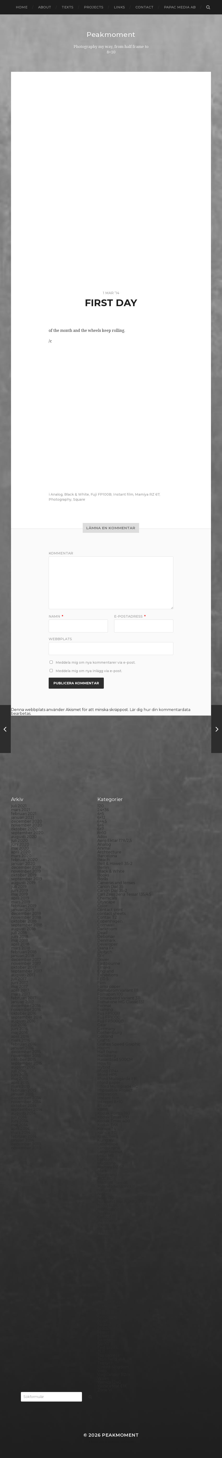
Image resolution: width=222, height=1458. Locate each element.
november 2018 (26, 917)
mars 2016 (20, 1040)
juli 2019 (19, 886)
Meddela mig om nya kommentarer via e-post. (95, 662)
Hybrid (103, 1067)
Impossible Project (115, 1090)
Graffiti (103, 1040)
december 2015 (26, 1052)
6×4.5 (102, 821)
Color (102, 906)
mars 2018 (20, 948)
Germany (106, 1029)
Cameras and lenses (116, 883)
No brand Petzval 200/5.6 (121, 1201)
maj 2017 (19, 986)
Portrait (104, 1267)
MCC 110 (104, 1178)
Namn (56, 616)
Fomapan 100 (110, 994)
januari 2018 (22, 956)
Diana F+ (105, 948)
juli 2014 (19, 1117)
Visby (102, 1370)
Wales (103, 1378)
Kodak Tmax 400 (113, 1121)
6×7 (100, 829)
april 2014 (20, 1128)
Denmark (106, 940)
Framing (105, 1009)
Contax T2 (107, 917)
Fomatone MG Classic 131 (120, 1002)
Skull (102, 1313)
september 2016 (26, 1017)
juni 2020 (20, 844)
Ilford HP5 (107, 1075)
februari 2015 (23, 1090)
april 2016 (20, 1036)
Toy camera (108, 1355)
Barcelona (107, 856)
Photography (60, 499)
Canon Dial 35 (110, 886)
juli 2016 (18, 1025)
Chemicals (107, 898)
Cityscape (106, 902)
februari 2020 (24, 859)
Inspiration (107, 1094)
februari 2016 (23, 1044)
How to (104, 1063)
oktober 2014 (23, 1105)
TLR (101, 1351)
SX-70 (103, 1344)
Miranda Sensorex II (116, 1186)
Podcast (105, 1251)
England (105, 971)
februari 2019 (23, 906)
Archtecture (109, 852)
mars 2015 (20, 1086)
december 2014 (26, 1098)
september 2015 (26, 1063)
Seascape (106, 1297)
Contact (144, 7)
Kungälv (105, 1140)
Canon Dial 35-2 (112, 890)
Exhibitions (107, 975)
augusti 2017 (23, 975)
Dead (102, 932)
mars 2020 (21, 856)
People (104, 1228)
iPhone (104, 1105)
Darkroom (107, 929)
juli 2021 (19, 806)
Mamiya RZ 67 (147, 494)
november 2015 (26, 1055)
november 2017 (26, 963)
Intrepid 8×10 (110, 1102)
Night (102, 1194)
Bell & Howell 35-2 (115, 863)
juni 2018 (19, 936)
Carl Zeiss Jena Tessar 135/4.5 (124, 894)
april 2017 (20, 990)
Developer (107, 944)
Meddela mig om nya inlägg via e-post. (89, 671)
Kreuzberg (107, 1136)
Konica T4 (106, 1128)
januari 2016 (22, 1048)
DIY (100, 956)
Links (119, 7)
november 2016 (26, 1009)
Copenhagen (110, 921)
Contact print (110, 909)
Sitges (103, 1309)
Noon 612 (106, 1205)
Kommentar (61, 553)
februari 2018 (24, 952)
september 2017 (26, 971)
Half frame (107, 1052)
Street (103, 1332)
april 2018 (20, 944)
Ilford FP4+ (108, 1071)
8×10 (101, 833)
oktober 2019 (23, 875)
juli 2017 (19, 979)
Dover (103, 959)
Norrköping (108, 1209)
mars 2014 (20, 1132)
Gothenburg (109, 1032)
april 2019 (20, 898)
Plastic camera (111, 1247)
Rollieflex (106, 1286)
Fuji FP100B (101, 494)
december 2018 (26, 913)
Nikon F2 (105, 1198)
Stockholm (107, 1328)
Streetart (106, 1336)
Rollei (102, 1274)
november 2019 (26, 871)
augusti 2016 (23, 1021)
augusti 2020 (24, 836)
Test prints (107, 1347)
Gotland (105, 1036)
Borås (102, 879)
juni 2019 (19, 890)
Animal (104, 848)
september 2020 (27, 833)
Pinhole (104, 1236)
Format (104, 1005)
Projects (93, 7)
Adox (102, 836)
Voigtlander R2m (113, 1374)
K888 (102, 1109)
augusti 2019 (23, 883)
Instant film (123, 494)
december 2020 (26, 821)
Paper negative (112, 1224)
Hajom (103, 1048)
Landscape (107, 1144)
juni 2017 (19, 982)
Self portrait (108, 1301)
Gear (102, 1025)
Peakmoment (111, 34)
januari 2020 (23, 863)
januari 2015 (22, 1094)
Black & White (76, 494)
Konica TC (106, 1132)
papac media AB (180, 7)
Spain (102, 1320)
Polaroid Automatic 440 (120, 1259)
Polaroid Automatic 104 (119, 1255)
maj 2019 (19, 894)
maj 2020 (20, 848)
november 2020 (26, 825)
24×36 (103, 810)
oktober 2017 (23, 967)
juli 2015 (18, 1071)
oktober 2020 (24, 829)
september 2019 (26, 879)
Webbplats (60, 639)
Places (103, 1240)
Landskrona (108, 1148)
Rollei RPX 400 (111, 1278)
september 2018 (26, 925)
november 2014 (26, 1102)
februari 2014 (23, 1136)
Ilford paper (108, 1082)
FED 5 (103, 979)
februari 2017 (23, 998)
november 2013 (26, 1148)
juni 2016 (19, 1029)
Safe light (106, 1294)
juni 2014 (19, 1121)
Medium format (112, 1182)
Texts (67, 7)
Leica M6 (105, 1155)
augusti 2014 (23, 1113)
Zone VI (104, 1390)
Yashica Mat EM (112, 1386)
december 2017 (26, 959)
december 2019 (26, 867)
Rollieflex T (108, 1290)
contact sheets (111, 913)
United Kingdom (113, 1367)
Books (103, 875)
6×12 (101, 817)
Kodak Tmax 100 (113, 1117)
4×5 (100, 813)
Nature (104, 1190)
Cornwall (106, 925)
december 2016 (26, 1005)
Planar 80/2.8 (110, 1244)
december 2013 (26, 1144)
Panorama (107, 1221)
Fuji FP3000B (110, 1021)
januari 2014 (22, 1140)
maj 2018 (19, 940)
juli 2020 (19, 840)
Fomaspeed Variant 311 (118, 998)
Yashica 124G (109, 1382)
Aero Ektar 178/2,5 (114, 840)
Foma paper (109, 986)
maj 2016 (19, 1032)
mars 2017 (20, 994)
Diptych (104, 952)
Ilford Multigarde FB (117, 1078)
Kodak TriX (107, 1125)
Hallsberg (106, 1055)
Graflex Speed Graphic (118, 1044)
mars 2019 (20, 902)
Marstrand (107, 1174)
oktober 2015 (23, 1059)
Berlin (103, 867)
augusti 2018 (23, 929)
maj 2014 (19, 1125)
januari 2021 (22, 817)
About (44, 7)
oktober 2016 (23, 1013)
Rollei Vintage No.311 (116, 1282)
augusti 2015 (23, 1067)
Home (22, 7)
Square (79, 499)
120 (100, 806)
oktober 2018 (24, 921)
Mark (102, 1171)
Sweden (105, 1340)
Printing (105, 1271)
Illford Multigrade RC (117, 1086)
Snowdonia (108, 1317)
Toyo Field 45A (111, 1359)
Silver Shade (109, 1305)
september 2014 (26, 1109)
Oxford (104, 1217)
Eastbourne (108, 963)
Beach (103, 859)
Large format (110, 1151)
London (104, 1159)
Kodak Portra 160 (113, 1113)
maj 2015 (19, 1078)
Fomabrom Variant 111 (117, 990)
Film (101, 982)
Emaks (103, 967)
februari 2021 (23, 813)
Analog (57, 494)
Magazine (106, 1163)
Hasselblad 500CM (115, 1059)
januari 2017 (22, 1002)
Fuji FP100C (108, 1017)
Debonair (106, 936)
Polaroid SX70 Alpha (117, 1263)
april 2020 (20, 852)
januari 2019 (22, 909)
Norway (104, 1213)
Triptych (105, 1363)
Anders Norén (119, 1442)
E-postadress (130, 616)
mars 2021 (20, 810)
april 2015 (20, 1082)
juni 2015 (19, 1075)
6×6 (100, 825)
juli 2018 (19, 932)
